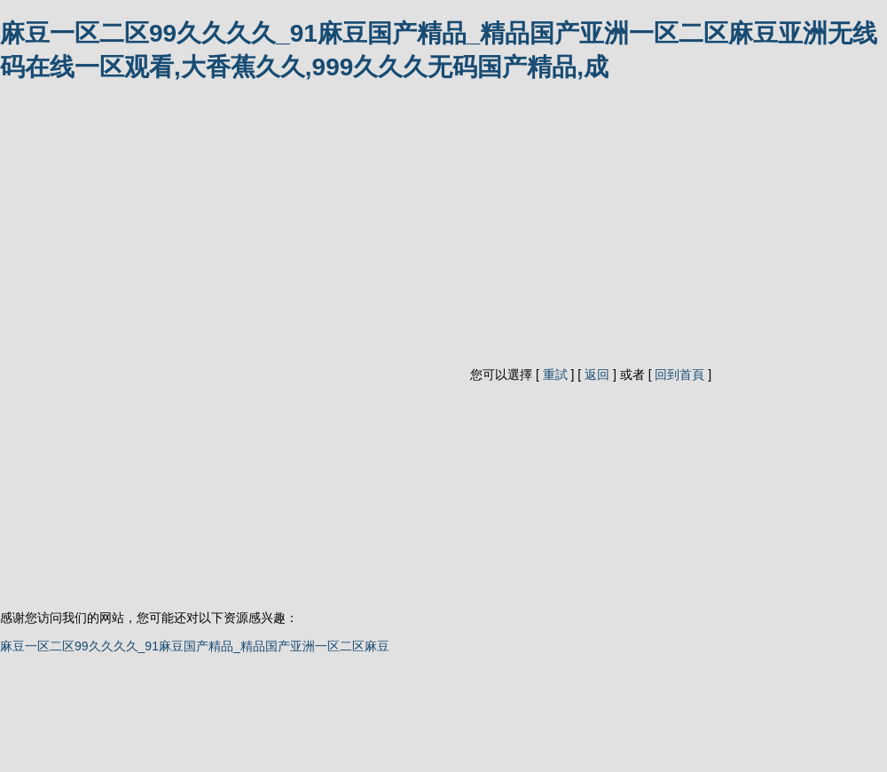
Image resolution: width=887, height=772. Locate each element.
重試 (555, 374)
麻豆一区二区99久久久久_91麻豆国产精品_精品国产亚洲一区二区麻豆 (194, 646)
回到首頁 (679, 374)
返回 (597, 374)
